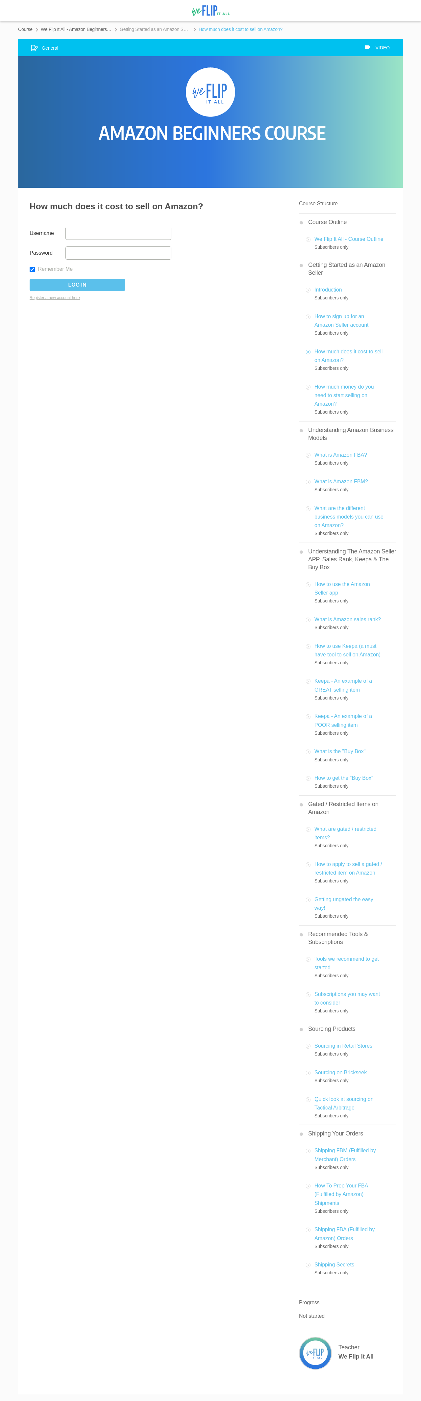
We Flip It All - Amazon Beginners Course (76, 29)
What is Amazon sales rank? (347, 619)
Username (42, 233)
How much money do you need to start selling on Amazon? (344, 395)
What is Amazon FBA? (340, 455)
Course (25, 29)
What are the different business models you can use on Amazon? (349, 516)
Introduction (328, 290)
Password (41, 253)
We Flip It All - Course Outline (349, 239)
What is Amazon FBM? (341, 481)
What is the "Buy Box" (339, 751)
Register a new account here (55, 297)
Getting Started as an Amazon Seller (155, 29)
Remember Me (51, 269)
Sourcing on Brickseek (340, 1072)
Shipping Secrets (334, 1264)
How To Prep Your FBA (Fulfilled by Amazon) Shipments (341, 1194)
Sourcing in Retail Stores (343, 1046)
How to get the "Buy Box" (343, 778)
